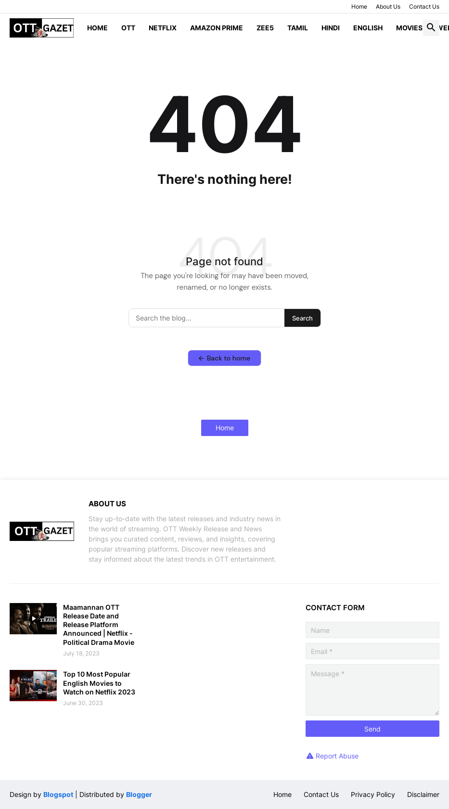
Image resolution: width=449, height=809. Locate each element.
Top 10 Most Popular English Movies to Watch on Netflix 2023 (99, 682)
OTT (128, 28)
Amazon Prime (216, 28)
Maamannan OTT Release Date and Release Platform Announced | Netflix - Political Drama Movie (98, 624)
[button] (431, 28)
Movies (409, 28)
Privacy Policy (373, 794)
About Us (388, 6)
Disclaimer (423, 794)
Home (359, 6)
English (368, 28)
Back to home (224, 358)
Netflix (163, 28)
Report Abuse (337, 756)
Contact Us (424, 6)
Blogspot (58, 794)
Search (302, 318)
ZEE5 (265, 28)
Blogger (139, 794)
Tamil (297, 28)
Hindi (330, 28)
